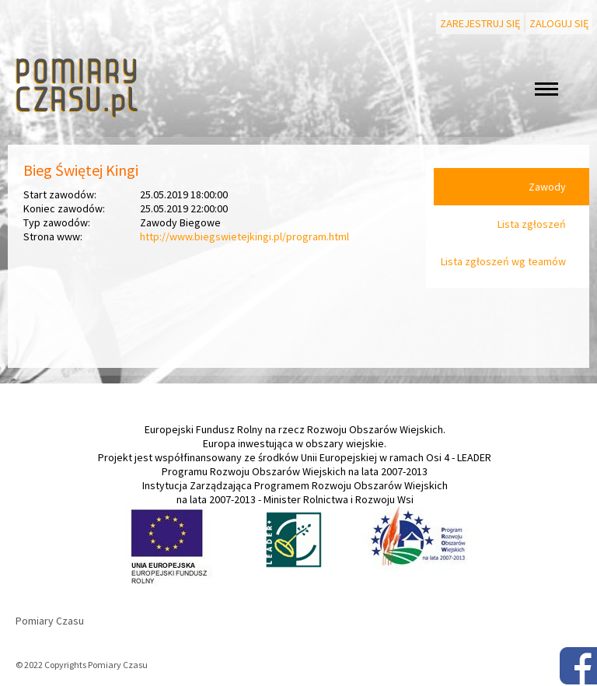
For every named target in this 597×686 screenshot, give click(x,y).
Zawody (547, 187)
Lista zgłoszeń (532, 224)
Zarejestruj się (480, 23)
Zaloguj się (558, 23)
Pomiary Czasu (50, 621)
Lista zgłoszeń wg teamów (503, 261)
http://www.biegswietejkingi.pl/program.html (244, 236)
